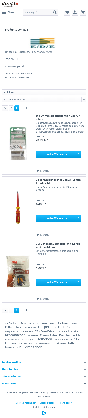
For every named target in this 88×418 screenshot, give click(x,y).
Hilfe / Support (65, 402)
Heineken (45, 339)
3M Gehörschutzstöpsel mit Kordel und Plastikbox (58, 245)
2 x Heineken (58, 343)
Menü (9, 12)
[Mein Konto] (75, 12)
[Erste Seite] (5, 108)
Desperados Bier (52, 326)
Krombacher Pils (69, 335)
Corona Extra (48, 335)
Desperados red (30, 323)
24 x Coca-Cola (25, 343)
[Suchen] (54, 12)
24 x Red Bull (26, 331)
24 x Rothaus (30, 327)
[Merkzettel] (67, 12)
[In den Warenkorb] (58, 154)
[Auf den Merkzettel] (43, 171)
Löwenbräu (48, 323)
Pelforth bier (13, 327)
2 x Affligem (28, 339)
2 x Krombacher (42, 343)
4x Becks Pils (12, 339)
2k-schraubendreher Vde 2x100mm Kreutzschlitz (58, 181)
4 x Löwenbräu (67, 323)
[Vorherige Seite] (11, 108)
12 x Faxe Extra (45, 331)
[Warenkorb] (83, 12)
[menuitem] (8, 12)
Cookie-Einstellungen (26, 402)
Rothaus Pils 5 (64, 331)
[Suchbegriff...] (40, 12)
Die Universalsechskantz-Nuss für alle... (58, 117)
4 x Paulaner (12, 323)
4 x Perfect (33, 335)
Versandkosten (47, 402)
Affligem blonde (63, 339)
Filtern (8, 92)
